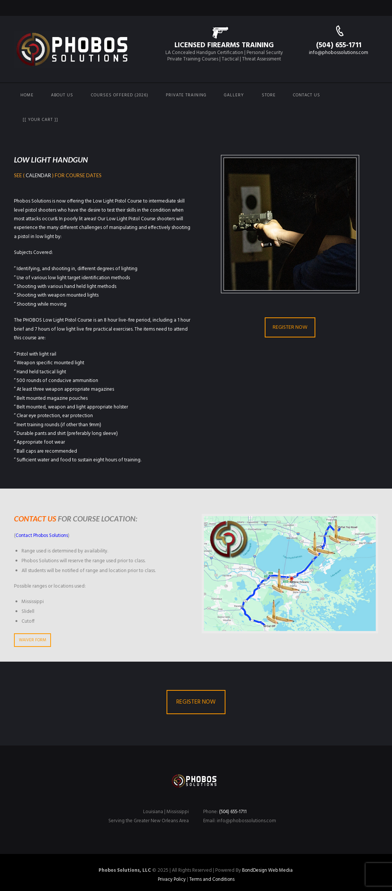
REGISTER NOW (290, 327)
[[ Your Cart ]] (40, 119)
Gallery (234, 95)
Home (27, 95)
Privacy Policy (171, 879)
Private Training (186, 95)
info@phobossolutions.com (338, 53)
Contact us (306, 95)
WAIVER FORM (32, 640)
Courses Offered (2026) (119, 95)
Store (269, 95)
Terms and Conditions (212, 879)
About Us (62, 95)
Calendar (38, 175)
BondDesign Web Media (267, 870)
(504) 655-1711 (338, 45)
